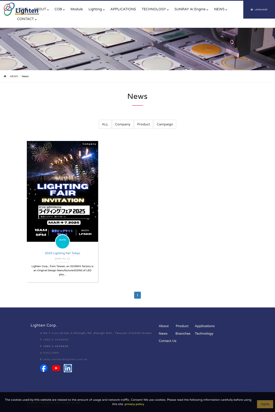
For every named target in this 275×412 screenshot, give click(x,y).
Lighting (95, 9)
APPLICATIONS (123, 9)
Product (143, 124)
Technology (204, 333)
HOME (22, 9)
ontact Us (168, 341)
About (164, 326)
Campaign (165, 124)
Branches (182, 333)
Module (77, 9)
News (163, 333)
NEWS (219, 9)
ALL (105, 124)
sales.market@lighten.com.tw (65, 359)
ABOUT (40, 9)
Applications (205, 326)
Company (122, 124)
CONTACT (25, 19)
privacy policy (134, 404)
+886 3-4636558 (55, 339)
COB (58, 9)
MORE (62, 240)
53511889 (51, 352)
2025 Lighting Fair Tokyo (62, 253)
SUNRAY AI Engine (190, 9)
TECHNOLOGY (154, 9)
